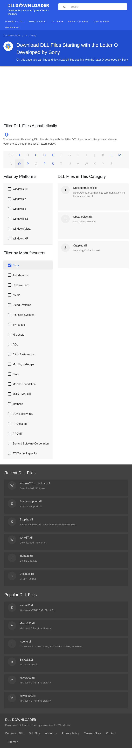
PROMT (18, 433)
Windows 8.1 (20, 218)
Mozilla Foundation (24, 384)
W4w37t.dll (26, 537)
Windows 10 (20, 189)
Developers (12, 27)
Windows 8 (19, 208)
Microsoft (18, 334)
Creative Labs (21, 285)
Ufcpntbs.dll (27, 573)
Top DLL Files (101, 21)
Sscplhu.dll (26, 519)
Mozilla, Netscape (23, 364)
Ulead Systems (22, 305)
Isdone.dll (25, 641)
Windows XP (20, 238)
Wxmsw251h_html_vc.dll (35, 483)
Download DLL (14, 21)
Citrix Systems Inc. (24, 354)
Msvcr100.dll (27, 677)
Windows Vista (22, 228)
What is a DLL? (37, 21)
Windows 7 (19, 198)
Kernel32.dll (27, 605)
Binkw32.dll (26, 659)
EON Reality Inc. (23, 413)
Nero (16, 374)
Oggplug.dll (80, 245)
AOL (15, 344)
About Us (51, 733)
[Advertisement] (66, 93)
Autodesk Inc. (21, 275)
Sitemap (13, 742)
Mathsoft (18, 404)
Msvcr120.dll (27, 623)
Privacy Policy (70, 733)
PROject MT (20, 423)
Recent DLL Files (78, 21)
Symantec (19, 324)
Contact (111, 733)
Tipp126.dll (26, 555)
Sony (16, 265)
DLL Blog (57, 21)
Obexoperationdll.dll (85, 187)
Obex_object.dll (82, 216)
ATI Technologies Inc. (26, 453)
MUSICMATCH (22, 394)
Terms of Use (92, 733)
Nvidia (16, 295)
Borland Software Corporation (31, 443)
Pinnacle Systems (23, 314)
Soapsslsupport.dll (31, 501)
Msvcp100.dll (28, 695)
